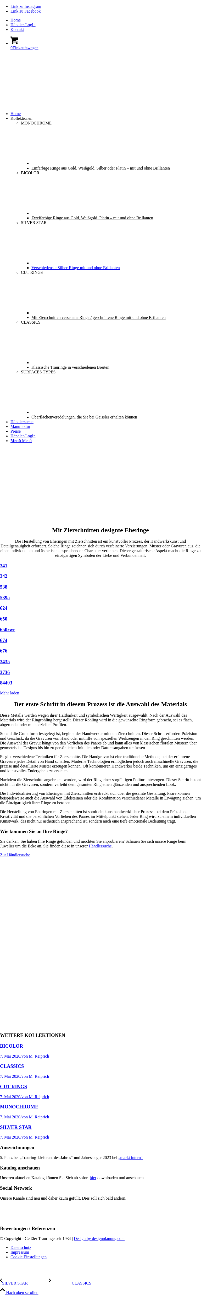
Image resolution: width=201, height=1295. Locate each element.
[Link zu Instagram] (25, 6)
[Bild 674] (100, 640)
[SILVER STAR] (24, 1283)
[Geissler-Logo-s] (39, 81)
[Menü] (21, 440)
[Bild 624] (100, 608)
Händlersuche (100, 846)
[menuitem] (105, 20)
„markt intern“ (130, 1157)
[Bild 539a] (100, 598)
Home (15, 20)
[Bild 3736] (100, 672)
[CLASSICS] (70, 1283)
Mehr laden (9, 693)
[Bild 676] (100, 651)
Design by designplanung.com (99, 1238)
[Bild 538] (100, 587)
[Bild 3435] (100, 662)
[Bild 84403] (100, 683)
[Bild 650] (100, 619)
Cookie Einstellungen (28, 1257)
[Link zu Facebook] (25, 11)
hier (93, 1178)
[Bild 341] (100, 566)
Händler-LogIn (23, 25)
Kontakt (17, 29)
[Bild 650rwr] (100, 630)
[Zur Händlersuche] (15, 855)
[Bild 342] (100, 576)
